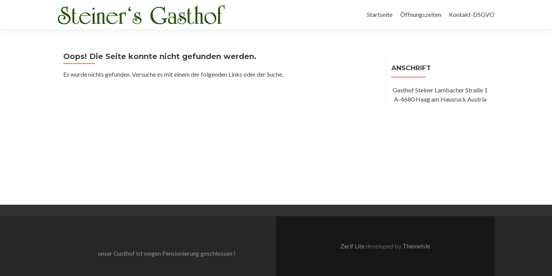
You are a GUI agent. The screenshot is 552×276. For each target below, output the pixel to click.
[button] (142, 15)
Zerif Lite (353, 145)
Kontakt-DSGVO (472, 14)
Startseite (380, 14)
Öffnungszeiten (420, 14)
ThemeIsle (416, 145)
